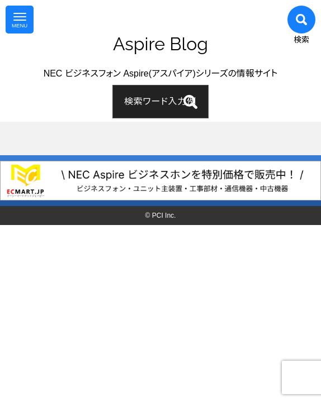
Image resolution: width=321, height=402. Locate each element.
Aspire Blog (160, 44)
